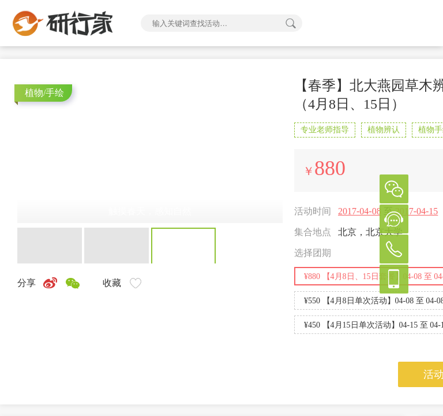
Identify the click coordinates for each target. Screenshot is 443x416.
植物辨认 (383, 129)
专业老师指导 (325, 129)
